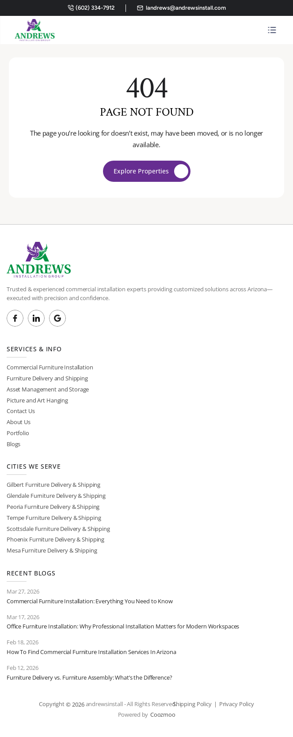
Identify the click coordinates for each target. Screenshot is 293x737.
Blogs (13, 444)
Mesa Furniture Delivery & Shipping (52, 550)
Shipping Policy (192, 704)
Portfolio (18, 433)
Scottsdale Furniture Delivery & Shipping (58, 529)
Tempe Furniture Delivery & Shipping (54, 518)
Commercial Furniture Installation (50, 367)
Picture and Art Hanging (37, 400)
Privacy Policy (236, 704)
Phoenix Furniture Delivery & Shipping (55, 539)
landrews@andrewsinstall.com (186, 7)
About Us (18, 422)
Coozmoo (162, 714)
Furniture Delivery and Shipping (47, 378)
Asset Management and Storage (48, 389)
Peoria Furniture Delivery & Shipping (53, 507)
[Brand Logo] (34, 30)
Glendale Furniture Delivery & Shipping (56, 496)
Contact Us (21, 411)
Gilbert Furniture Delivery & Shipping (53, 485)
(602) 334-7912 (95, 7)
